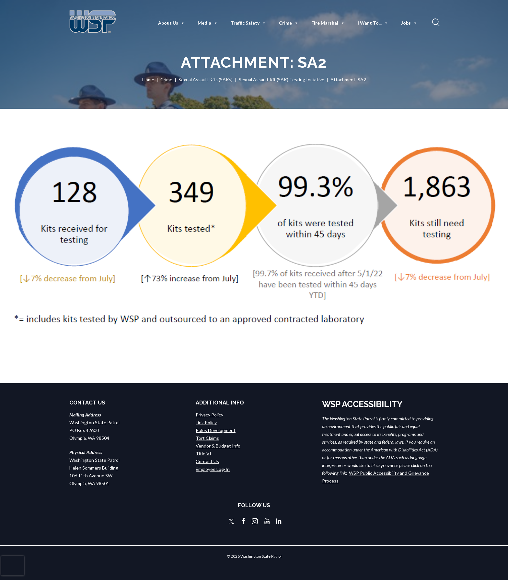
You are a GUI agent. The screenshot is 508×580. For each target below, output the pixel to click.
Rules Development (216, 430)
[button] (435, 22)
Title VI (203, 453)
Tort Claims (207, 438)
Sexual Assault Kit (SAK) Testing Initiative (281, 79)
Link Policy (206, 422)
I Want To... (373, 23)
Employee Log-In (213, 469)
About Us (171, 23)
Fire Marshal (328, 23)
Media (208, 23)
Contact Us (207, 461)
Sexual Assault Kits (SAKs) (206, 79)
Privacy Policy (209, 414)
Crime (288, 23)
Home (148, 79)
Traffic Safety (248, 23)
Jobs (409, 23)
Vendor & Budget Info (218, 446)
